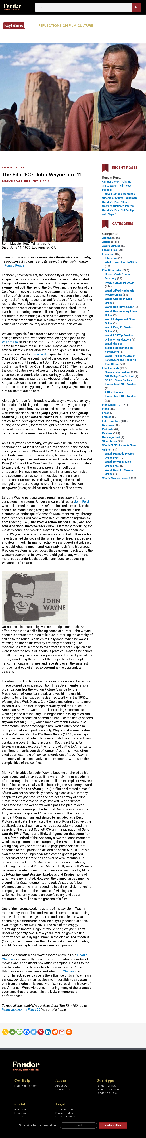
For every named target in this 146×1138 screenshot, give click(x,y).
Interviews (111, 258)
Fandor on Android (109, 1089)
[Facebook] (26, 1032)
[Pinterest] (40, 1032)
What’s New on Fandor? (116, 478)
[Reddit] (55, 1032)
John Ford (81, 501)
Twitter (19, 1116)
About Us (61, 1086)
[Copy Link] (5, 1032)
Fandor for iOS (106, 1086)
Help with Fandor (25, 1086)
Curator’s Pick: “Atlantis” (117, 181)
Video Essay (109, 441)
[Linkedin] (48, 1032)
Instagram (20, 1109)
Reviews (107, 433)
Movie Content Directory (120, 282)
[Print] (69, 1032)
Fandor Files (109, 250)
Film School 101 (112, 404)
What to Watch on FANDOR (121, 262)
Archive (7, 167)
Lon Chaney (65, 971)
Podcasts (108, 429)
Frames (106, 417)
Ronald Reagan (15, 265)
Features (107, 254)
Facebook (21, 1113)
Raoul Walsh (40, 354)
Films (105, 408)
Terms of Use (64, 1109)
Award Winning (111, 246)
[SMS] (19, 1032)
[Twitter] (33, 1032)
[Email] (12, 1032)
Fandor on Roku (107, 1093)
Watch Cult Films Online (119, 307)
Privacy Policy (64, 1113)
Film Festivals (110, 368)
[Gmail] (62, 1032)
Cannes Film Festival (117, 372)
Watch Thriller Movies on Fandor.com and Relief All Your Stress (120, 360)
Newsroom (108, 425)
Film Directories (112, 270)
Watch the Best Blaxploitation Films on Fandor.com (119, 347)
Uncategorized (111, 437)
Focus (105, 413)
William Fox (10, 342)
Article (19, 167)
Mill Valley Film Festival (119, 376)
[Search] (136, 7)
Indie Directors (111, 421)
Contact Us (62, 1089)
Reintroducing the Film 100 (21, 1009)
